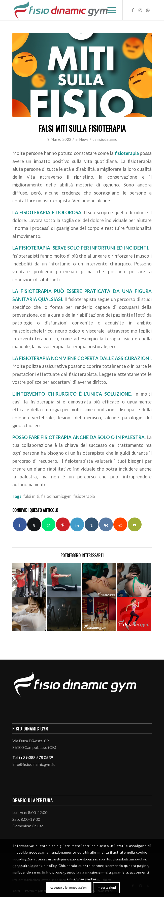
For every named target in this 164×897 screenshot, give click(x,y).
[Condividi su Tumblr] (92, 524)
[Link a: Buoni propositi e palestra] (134, 614)
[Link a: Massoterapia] (99, 580)
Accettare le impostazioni (69, 887)
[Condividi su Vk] (106, 524)
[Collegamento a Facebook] (133, 10)
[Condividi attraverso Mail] (135, 524)
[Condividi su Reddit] (120, 524)
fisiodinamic (107, 139)
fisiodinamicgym (56, 496)
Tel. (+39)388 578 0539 (32, 757)
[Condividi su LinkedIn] (77, 524)
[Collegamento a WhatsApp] (148, 10)
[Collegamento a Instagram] (140, 10)
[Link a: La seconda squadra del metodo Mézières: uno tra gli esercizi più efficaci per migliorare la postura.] (64, 580)
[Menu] (109, 10)
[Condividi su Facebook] (20, 524)
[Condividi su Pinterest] (63, 524)
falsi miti (31, 496)
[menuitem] (109, 10)
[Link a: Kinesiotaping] (134, 580)
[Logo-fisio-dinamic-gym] (68, 10)
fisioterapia (127, 153)
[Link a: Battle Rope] (64, 614)
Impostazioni (106, 887)
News (83, 139)
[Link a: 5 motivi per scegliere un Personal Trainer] (29, 580)
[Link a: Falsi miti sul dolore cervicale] (29, 614)
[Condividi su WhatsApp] (48, 524)
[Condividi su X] (34, 524)
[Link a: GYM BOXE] (99, 614)
